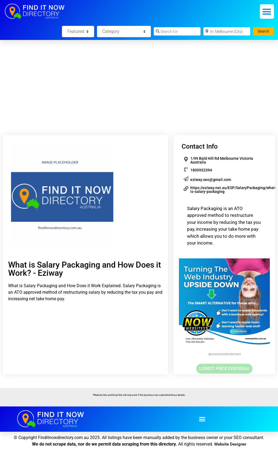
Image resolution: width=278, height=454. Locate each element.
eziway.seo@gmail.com (210, 179)
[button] (267, 11)
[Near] (226, 31)
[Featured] (78, 31)
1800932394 (201, 170)
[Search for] (177, 31)
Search (266, 30)
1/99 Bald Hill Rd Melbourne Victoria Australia (221, 160)
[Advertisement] (139, 81)
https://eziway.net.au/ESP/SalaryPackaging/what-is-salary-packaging (233, 190)
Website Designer (230, 444)
